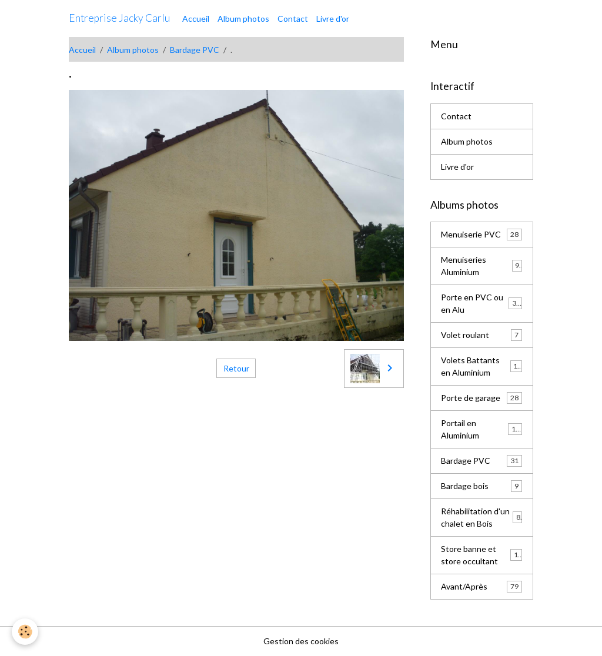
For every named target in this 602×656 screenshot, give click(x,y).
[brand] (119, 18)
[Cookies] (25, 631)
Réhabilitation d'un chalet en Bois (481, 517)
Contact (292, 19)
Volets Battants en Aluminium (481, 366)
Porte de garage (481, 398)
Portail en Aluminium (481, 429)
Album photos (243, 19)
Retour (236, 368)
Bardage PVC (194, 50)
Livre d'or (332, 19)
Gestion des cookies (301, 641)
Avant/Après (481, 587)
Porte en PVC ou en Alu (481, 303)
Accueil (195, 19)
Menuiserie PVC (481, 234)
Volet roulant (481, 335)
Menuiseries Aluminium (481, 266)
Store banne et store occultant (481, 555)
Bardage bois (481, 486)
